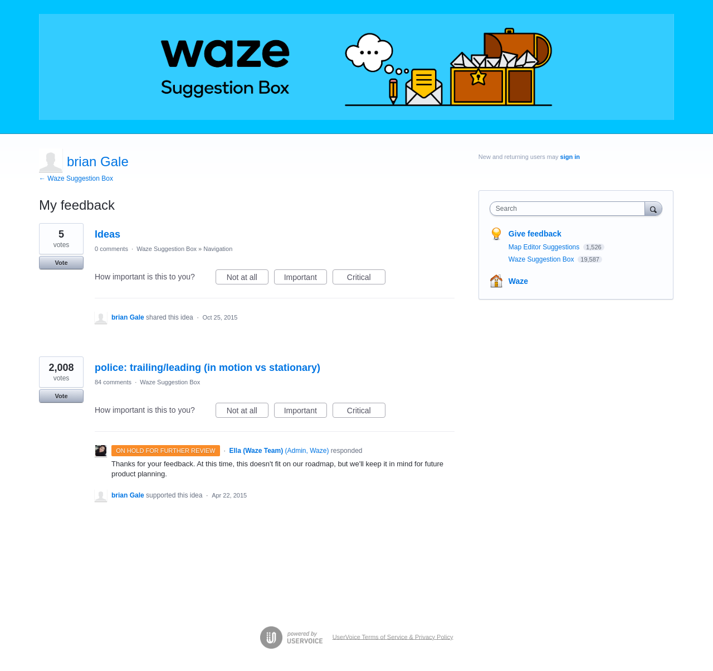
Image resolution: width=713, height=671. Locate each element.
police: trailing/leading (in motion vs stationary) (207, 367)
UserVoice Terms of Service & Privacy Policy (393, 636)
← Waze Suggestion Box (76, 178)
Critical (366, 279)
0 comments (111, 248)
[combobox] (570, 209)
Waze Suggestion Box (166, 248)
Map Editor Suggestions (545, 247)
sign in (570, 156)
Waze (518, 281)
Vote (61, 262)
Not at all (247, 279)
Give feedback (535, 233)
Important (305, 279)
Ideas (107, 234)
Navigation (217, 248)
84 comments (113, 382)
